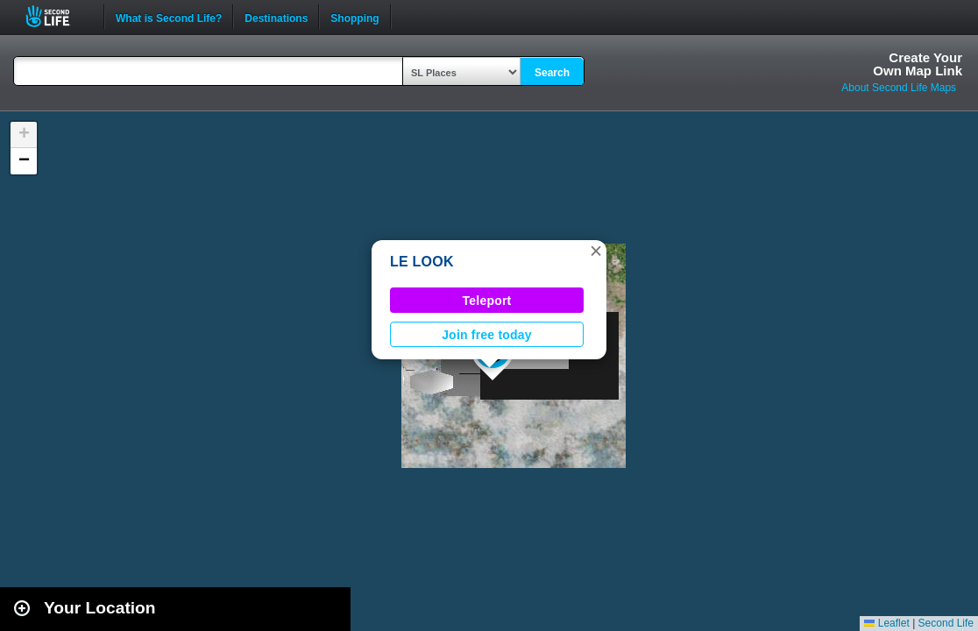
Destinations (276, 16)
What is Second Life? (169, 16)
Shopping (354, 16)
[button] (595, 250)
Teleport (487, 301)
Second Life (57, 16)
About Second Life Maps (898, 88)
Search (552, 73)
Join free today (487, 335)
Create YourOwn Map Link (917, 64)
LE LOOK (422, 261)
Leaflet (886, 623)
